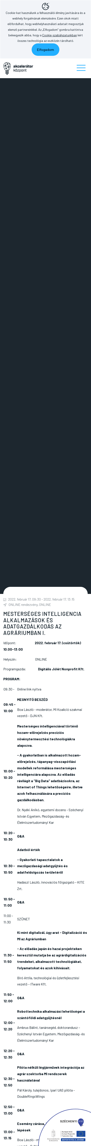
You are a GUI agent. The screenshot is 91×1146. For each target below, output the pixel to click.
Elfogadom (45, 49)
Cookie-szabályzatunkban (59, 35)
